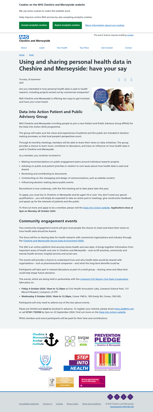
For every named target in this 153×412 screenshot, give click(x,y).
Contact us (47, 404)
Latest (41, 48)
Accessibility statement (29, 404)
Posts (31, 55)
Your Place (84, 48)
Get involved (107, 48)
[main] (76, 194)
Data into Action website (96, 207)
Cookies (59, 404)
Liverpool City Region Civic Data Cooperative (104, 279)
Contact (128, 48)
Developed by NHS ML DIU (122, 407)
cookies (130, 35)
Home (22, 55)
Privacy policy (72, 404)
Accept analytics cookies (34, 25)
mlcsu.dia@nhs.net (124, 308)
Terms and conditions (91, 404)
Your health (62, 48)
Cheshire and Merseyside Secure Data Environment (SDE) (53, 240)
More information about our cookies (104, 25)
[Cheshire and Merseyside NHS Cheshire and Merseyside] (34, 38)
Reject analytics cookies (67, 25)
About (24, 48)
